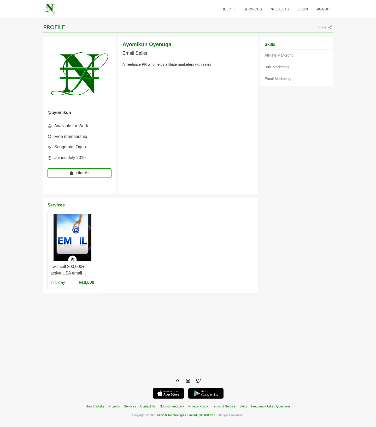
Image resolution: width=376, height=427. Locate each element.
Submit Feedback (172, 406)
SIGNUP (322, 9)
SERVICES (253, 9)
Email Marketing (278, 79)
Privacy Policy (198, 406)
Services (130, 406)
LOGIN (302, 9)
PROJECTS (279, 9)
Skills (243, 406)
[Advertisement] (188, 336)
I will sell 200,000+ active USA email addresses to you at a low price (70, 270)
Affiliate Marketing (279, 55)
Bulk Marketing (277, 67)
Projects (114, 406)
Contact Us (148, 406)
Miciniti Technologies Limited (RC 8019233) (187, 415)
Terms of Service (223, 406)
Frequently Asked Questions (270, 406)
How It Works (95, 406)
